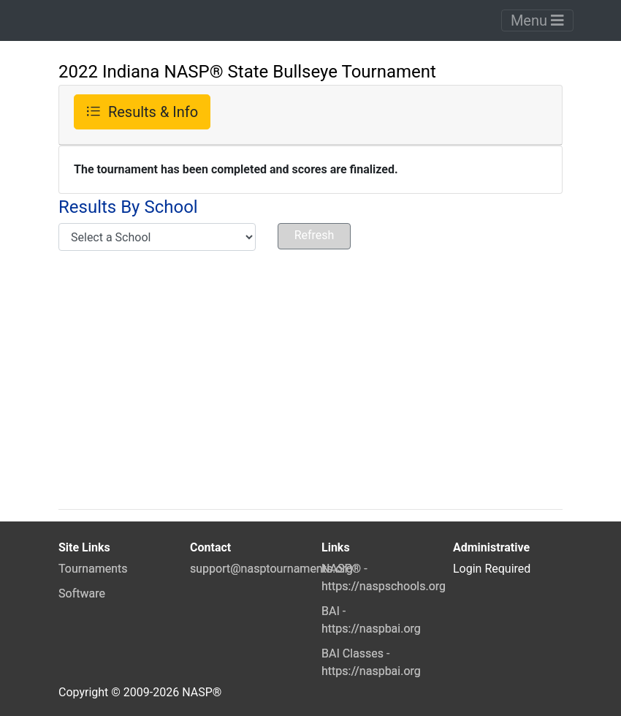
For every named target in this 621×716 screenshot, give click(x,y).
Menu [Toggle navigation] (537, 20)
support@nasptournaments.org (271, 569)
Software (81, 593)
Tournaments (93, 569)
